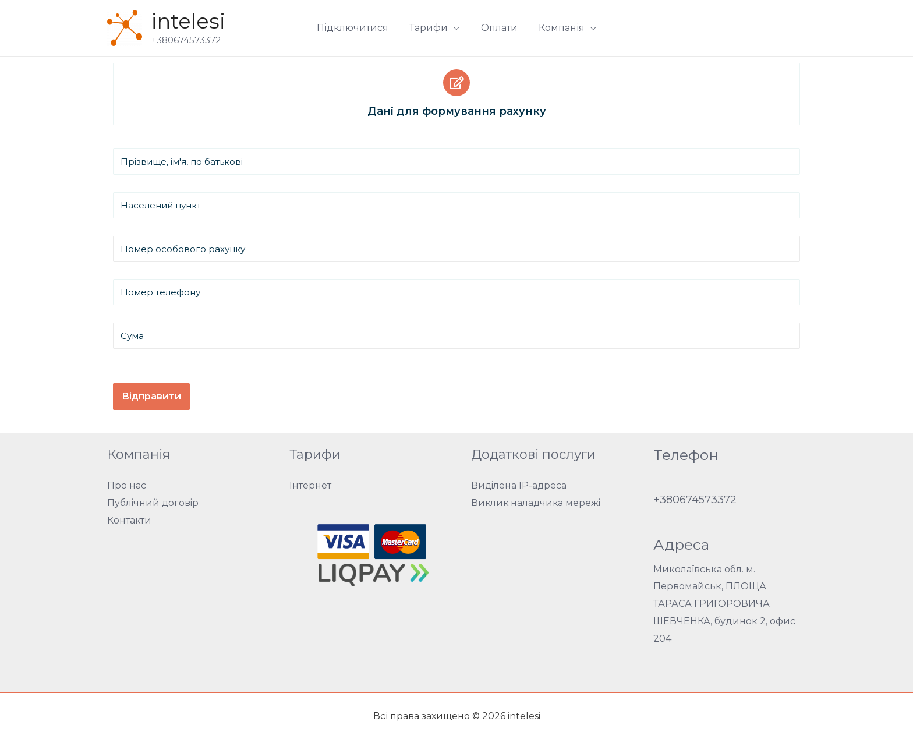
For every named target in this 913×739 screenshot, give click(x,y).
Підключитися (356, 27)
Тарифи (430, 27)
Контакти (129, 520)
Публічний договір (153, 502)
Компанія (558, 27)
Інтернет (310, 485)
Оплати (498, 27)
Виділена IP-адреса (519, 485)
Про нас (126, 485)
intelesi (188, 21)
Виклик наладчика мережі (537, 502)
